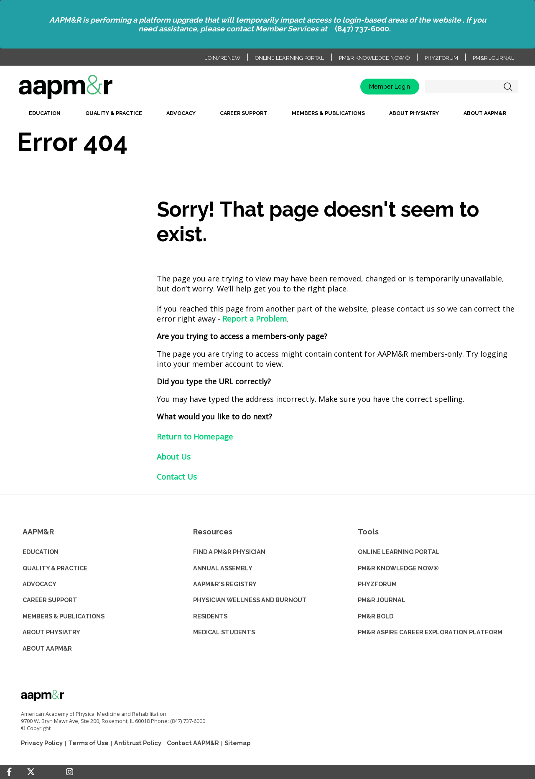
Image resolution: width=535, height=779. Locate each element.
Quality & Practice (113, 113)
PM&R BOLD (375, 616)
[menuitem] (45, 115)
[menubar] (267, 115)
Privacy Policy (42, 742)
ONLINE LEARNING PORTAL (399, 551)
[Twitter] (31, 772)
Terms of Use (88, 742)
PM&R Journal (493, 58)
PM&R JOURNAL (381, 599)
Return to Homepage (195, 437)
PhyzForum (441, 58)
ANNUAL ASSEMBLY (222, 568)
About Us (174, 457)
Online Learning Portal (289, 58)
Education (45, 113)
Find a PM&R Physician (229, 551)
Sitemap (237, 742)
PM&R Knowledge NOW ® (374, 58)
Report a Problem (254, 319)
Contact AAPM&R (193, 742)
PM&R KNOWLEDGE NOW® (398, 568)
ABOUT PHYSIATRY (51, 632)
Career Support (243, 113)
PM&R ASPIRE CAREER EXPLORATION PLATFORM (430, 632)
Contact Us (177, 477)
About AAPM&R (485, 113)
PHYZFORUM (377, 583)
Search (507, 86)
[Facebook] (9, 772)
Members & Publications (328, 113)
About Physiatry (414, 113)
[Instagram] (69, 772)
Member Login (389, 86)
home (92, 90)
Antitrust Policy (137, 742)
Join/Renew (222, 58)
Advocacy (181, 113)
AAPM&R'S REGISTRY (225, 583)
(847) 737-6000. (363, 28)
